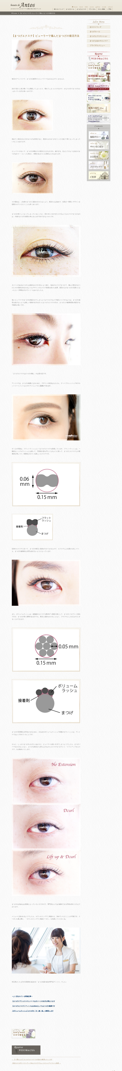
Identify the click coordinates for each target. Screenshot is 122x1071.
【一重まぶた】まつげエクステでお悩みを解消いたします (32, 1059)
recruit (104, 7)
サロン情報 (101, 9)
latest (81, 7)
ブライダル (92, 9)
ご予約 (109, 9)
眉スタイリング (59, 9)
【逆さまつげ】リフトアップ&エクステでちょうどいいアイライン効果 (36, 1063)
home (76, 7)
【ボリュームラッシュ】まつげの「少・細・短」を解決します (32, 1011)
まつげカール (70, 9)
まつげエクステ (81, 9)
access (92, 7)
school (110, 7)
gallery (98, 7)
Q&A (86, 7)
